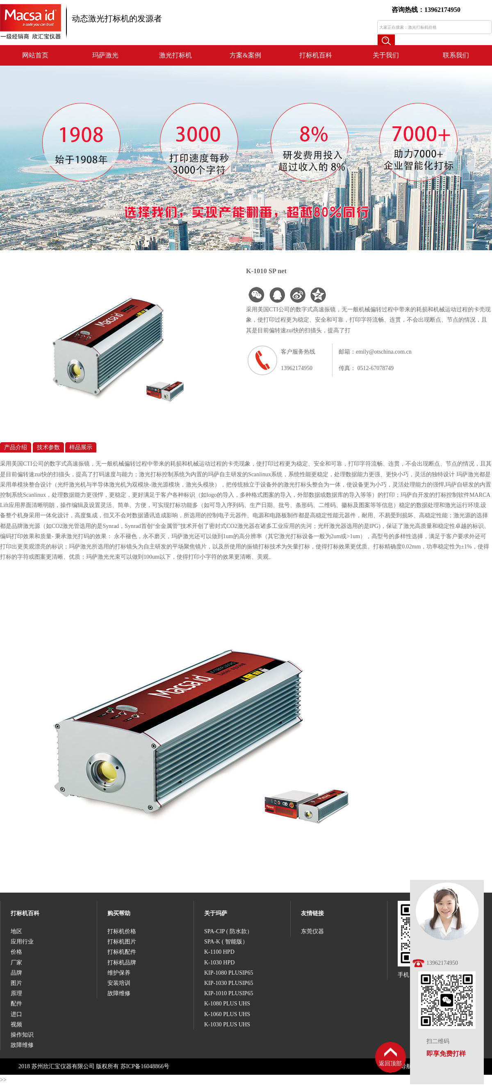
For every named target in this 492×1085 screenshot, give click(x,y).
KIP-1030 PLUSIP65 (228, 983)
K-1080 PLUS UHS (227, 1003)
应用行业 (22, 942)
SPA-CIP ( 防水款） (228, 931)
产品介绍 (15, 447)
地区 (16, 931)
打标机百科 (315, 55)
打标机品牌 (121, 962)
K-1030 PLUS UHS (227, 1024)
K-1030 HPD (219, 962)
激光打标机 (175, 55)
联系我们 (456, 55)
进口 (16, 1014)
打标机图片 (121, 942)
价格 (16, 952)
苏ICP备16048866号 (145, 1066)
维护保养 (118, 973)
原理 (16, 993)
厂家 (16, 962)
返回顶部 (390, 1063)
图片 (16, 983)
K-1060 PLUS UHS (227, 1014)
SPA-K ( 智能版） (226, 942)
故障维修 (22, 1045)
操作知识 (22, 1035)
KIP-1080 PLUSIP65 (228, 973)
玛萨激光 (105, 55)
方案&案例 (245, 55)
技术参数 (48, 447)
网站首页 (35, 55)
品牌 (16, 973)
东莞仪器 (312, 931)
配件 (16, 1003)
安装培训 (118, 983)
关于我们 (386, 55)
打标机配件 (121, 952)
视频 (16, 1024)
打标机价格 (121, 931)
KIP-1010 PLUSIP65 (228, 993)
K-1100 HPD (219, 952)
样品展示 (80, 447)
